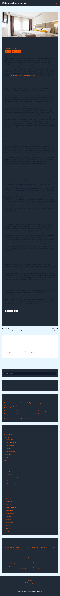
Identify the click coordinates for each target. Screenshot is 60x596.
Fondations (9, 493)
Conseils (8, 51)
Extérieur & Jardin (11, 484)
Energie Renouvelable (12, 478)
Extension (9, 481)
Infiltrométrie (10, 495)
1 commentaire (34, 351)
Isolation (8, 498)
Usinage (8, 528)
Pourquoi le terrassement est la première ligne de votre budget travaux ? (26, 403)
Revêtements (10, 513)
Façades (8, 487)
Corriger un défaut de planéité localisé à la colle (18, 418)
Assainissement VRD (12, 466)
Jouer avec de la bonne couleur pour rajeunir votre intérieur (22, 564)
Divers (6, 457)
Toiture (8, 525)
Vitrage (8, 531)
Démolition (9, 472)
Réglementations (11, 451)
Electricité (9, 475)
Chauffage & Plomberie (13, 469)
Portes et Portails (11, 507)
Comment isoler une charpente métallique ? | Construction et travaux (25, 557)
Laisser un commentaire (11, 351)
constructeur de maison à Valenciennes (22, 75)
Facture (8, 448)
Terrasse (8, 519)
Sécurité (8, 516)
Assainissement (10, 463)
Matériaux (9, 501)
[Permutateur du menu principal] (57, 3)
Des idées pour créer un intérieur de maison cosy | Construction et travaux (26, 562)
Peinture (8, 504)
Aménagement (8, 434)
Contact (30, 580)
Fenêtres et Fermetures (13, 489)
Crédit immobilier (11, 442)
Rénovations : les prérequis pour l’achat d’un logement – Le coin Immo (25, 547)
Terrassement (10, 522)
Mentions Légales (30, 583)
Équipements (10, 445)
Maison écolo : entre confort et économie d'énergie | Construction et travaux (27, 567)
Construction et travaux (15, 3)
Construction (16, 51)
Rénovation (9, 510)
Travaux (6, 460)
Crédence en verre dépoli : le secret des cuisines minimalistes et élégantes (26, 411)
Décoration (7, 454)
